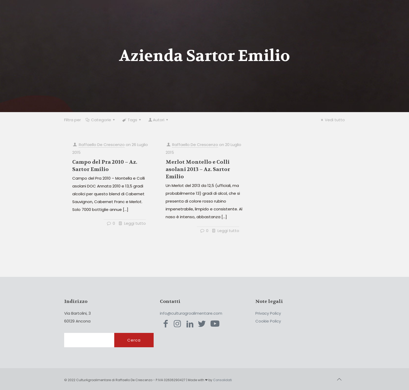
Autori (158, 120)
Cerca (134, 340)
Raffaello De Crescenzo (102, 144)
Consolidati (222, 380)
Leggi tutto (135, 223)
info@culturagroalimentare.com (191, 313)
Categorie (101, 120)
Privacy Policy (268, 313)
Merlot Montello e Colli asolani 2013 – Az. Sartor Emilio (198, 169)
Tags (132, 120)
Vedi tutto (332, 120)
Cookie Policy (268, 321)
